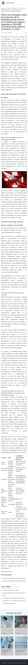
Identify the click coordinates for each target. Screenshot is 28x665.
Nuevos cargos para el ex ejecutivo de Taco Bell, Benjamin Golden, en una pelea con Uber (15, 593)
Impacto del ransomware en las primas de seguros (14, 578)
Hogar (9, 8)
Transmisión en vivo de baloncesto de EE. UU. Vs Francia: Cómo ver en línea (15, 598)
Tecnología (13, 8)
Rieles (4, 595)
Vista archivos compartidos (9, 603)
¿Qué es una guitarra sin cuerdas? (11, 590)
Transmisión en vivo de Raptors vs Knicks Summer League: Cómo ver (15, 600)
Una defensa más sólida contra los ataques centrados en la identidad (15, 581)
